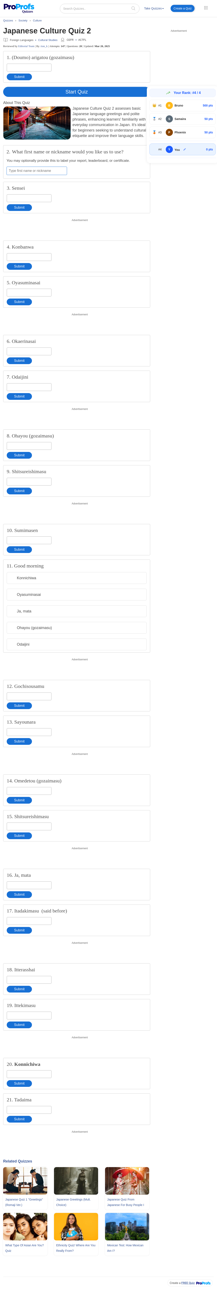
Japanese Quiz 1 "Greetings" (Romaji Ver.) (24, 1202)
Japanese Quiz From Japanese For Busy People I (125, 1202)
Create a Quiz (183, 8)
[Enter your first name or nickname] (37, 171)
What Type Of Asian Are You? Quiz (24, 1248)
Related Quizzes (17, 1161)
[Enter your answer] (29, 67)
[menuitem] (154, 9)
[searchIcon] (133, 8)
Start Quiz (77, 92)
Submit (19, 77)
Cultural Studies (48, 40)
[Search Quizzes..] (99, 8)
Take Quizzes (154, 8)
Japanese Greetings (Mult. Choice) (73, 1202)
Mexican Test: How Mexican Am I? (125, 1248)
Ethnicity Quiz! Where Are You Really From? (75, 1248)
